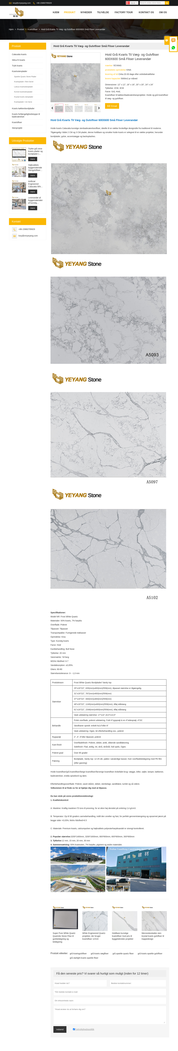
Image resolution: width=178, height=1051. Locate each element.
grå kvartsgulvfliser (78, 954)
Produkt (69, 12)
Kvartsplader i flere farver (24, 82)
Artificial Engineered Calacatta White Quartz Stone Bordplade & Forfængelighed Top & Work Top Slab (35, 184)
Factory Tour (124, 12)
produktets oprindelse (115, 70)
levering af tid (112, 74)
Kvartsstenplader (19, 71)
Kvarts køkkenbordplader (23, 108)
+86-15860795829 (44, 3)
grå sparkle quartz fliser (123, 954)
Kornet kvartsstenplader (23, 92)
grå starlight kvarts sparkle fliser (84, 958)
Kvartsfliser (33, 29)
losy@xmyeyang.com (22, 3)
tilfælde (103, 12)
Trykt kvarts (17, 65)
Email (112, 105)
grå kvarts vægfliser (99, 954)
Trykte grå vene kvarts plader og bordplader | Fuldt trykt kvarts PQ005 (35, 151)
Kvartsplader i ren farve (23, 102)
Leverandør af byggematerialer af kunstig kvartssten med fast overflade (35, 200)
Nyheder (86, 12)
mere (32, 159)
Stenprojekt (17, 128)
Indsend (60, 1030)
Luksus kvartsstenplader (23, 87)
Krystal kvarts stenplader (23, 97)
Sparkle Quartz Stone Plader (25, 77)
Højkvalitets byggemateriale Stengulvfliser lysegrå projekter (35, 168)
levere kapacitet (113, 78)
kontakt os (146, 12)
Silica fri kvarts (18, 60)
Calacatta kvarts (19, 54)
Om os (163, 12)
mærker (109, 65)
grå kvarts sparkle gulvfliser (150, 954)
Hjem (56, 12)
